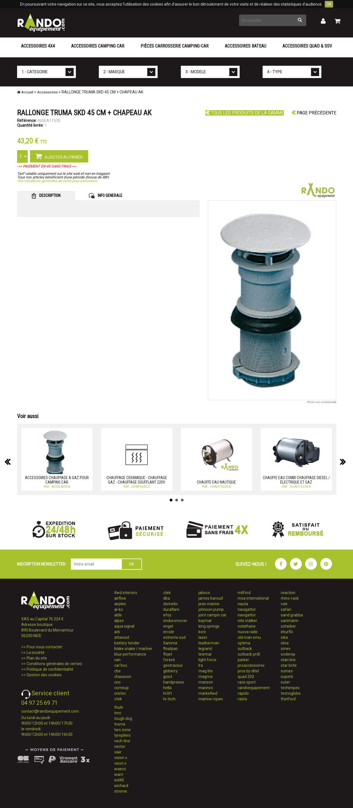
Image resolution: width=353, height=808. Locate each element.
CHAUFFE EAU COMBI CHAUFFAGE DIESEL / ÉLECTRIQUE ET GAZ (296, 479)
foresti (169, 660)
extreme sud (174, 637)
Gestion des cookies (44, 675)
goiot (167, 676)
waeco (120, 769)
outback (245, 648)
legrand (205, 648)
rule (284, 604)
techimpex (290, 687)
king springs (208, 626)
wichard (121, 785)
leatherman (208, 643)
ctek (118, 699)
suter (285, 682)
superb (287, 676)
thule (118, 707)
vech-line (122, 741)
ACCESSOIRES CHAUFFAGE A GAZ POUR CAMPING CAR (57, 479)
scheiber (288, 626)
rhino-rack (290, 598)
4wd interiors (125, 592)
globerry (170, 671)
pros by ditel (248, 671)
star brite (289, 665)
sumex (287, 671)
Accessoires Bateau (245, 46)
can (117, 660)
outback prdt (249, 654)
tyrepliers (122, 735)
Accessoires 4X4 (38, 46)
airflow (120, 598)
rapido (243, 693)
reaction (288, 592)
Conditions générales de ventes (54, 663)
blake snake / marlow (133, 648)
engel (168, 626)
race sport (247, 682)
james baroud (210, 598)
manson (205, 682)
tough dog (123, 718)
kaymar (205, 620)
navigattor (247, 609)
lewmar (205, 654)
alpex (119, 620)
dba (166, 598)
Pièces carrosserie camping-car (175, 46)
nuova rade (248, 632)
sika (284, 637)
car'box (120, 665)
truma (119, 724)
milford (244, 592)
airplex (120, 604)
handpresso (173, 682)
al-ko (118, 609)
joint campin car (212, 615)
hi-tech (169, 699)
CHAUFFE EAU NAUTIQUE (216, 482)
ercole (168, 632)
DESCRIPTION (46, 196)
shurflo (287, 632)
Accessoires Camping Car (97, 46)
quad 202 (246, 676)
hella (167, 687)
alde (118, 615)
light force (207, 660)
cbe (117, 671)
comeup (121, 687)
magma (205, 676)
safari (286, 609)
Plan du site (37, 658)
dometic (170, 604)
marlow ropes (210, 699)
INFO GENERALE (105, 196)
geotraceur (173, 665)
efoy (167, 615)
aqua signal (124, 626)
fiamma (170, 643)
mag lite (205, 671)
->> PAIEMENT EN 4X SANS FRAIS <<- (47, 166)
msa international (253, 598)
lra (200, 665)
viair (117, 752)
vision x (120, 757)
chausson (122, 676)
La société (36, 652)
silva (285, 643)
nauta (243, 604)
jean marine (208, 604)
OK (328, 4)
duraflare (171, 609)
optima (244, 643)
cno (117, 682)
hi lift (167, 693)
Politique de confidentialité (50, 669)
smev (286, 648)
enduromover (175, 620)
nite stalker (247, 620)
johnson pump (211, 609)
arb (117, 632)
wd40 (119, 780)
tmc (117, 713)
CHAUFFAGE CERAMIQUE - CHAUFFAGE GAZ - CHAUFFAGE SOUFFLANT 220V (136, 479)
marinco (205, 687)
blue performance (130, 654)
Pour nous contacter (44, 647)
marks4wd (207, 693)
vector (119, 746)
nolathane (247, 626)
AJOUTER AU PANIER (59, 156)
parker (243, 660)
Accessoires (47, 92)
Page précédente (313, 113)
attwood (121, 637)
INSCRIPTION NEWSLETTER (41, 564)
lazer (202, 637)
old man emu (249, 637)
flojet (167, 654)
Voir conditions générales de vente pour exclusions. (57, 181)
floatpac (170, 648)
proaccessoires (251, 665)
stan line (288, 660)
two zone (122, 729)
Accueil (25, 92)
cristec (120, 693)
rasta (242, 699)
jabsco (204, 592)
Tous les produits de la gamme (244, 113)
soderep (288, 654)
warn (118, 774)
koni (202, 632)
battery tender (127, 643)
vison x (120, 763)
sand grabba (292, 615)
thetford (288, 699)
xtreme (120, 791)
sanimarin (289, 620)
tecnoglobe (291, 693)
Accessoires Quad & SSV (307, 46)
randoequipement (254, 687)
